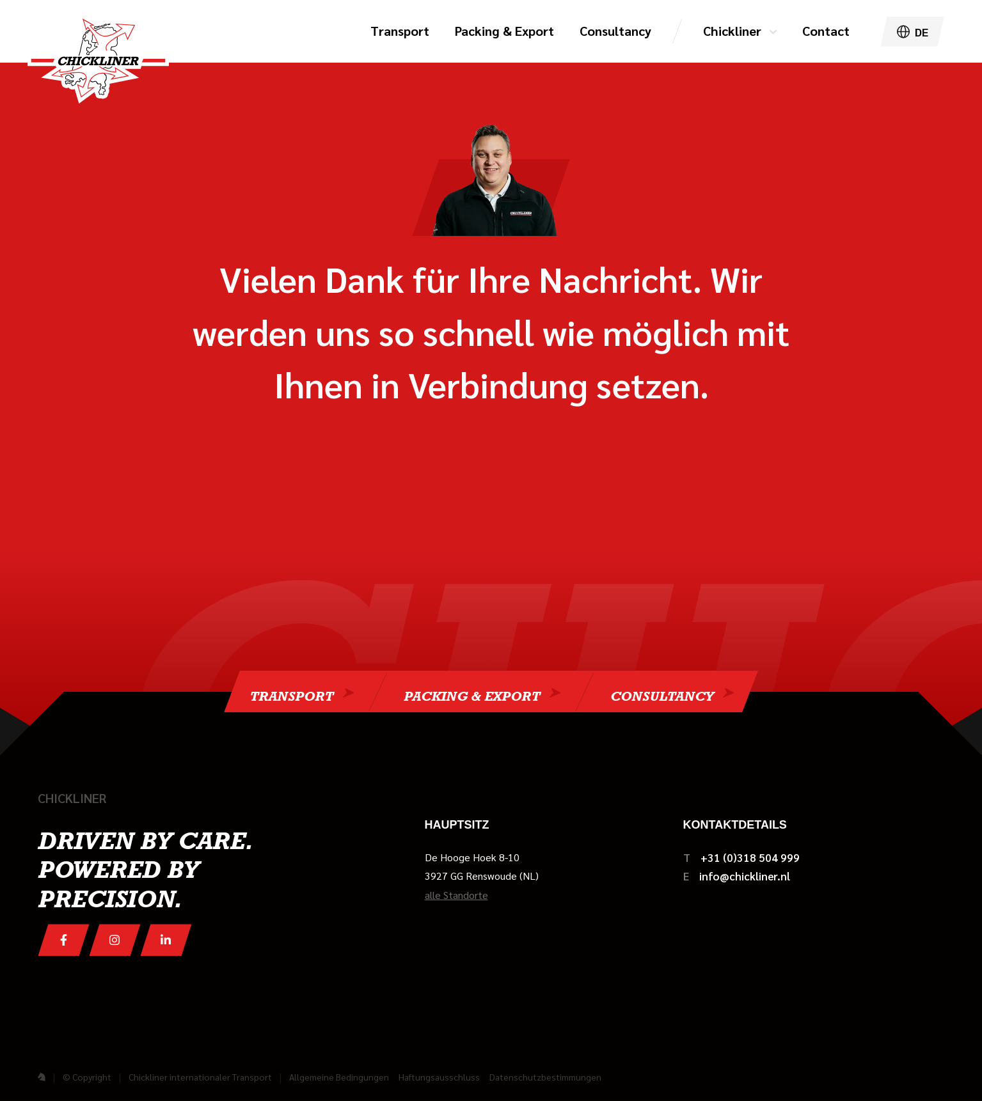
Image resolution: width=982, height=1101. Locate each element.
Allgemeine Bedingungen (339, 1076)
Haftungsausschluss (439, 1076)
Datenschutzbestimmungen (545, 1076)
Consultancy (661, 695)
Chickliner (732, 30)
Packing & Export (472, 695)
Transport (291, 695)
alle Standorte (456, 895)
